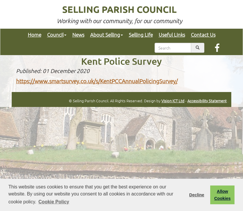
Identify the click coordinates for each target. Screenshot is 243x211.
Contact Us (203, 34)
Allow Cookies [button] (222, 195)
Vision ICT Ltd (172, 100)
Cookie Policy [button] (53, 201)
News (78, 34)
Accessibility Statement (207, 100)
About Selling (106, 34)
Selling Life (141, 34)
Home (34, 34)
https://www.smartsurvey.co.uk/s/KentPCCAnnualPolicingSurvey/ (97, 80)
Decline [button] (196, 195)
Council (56, 34)
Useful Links (172, 34)
